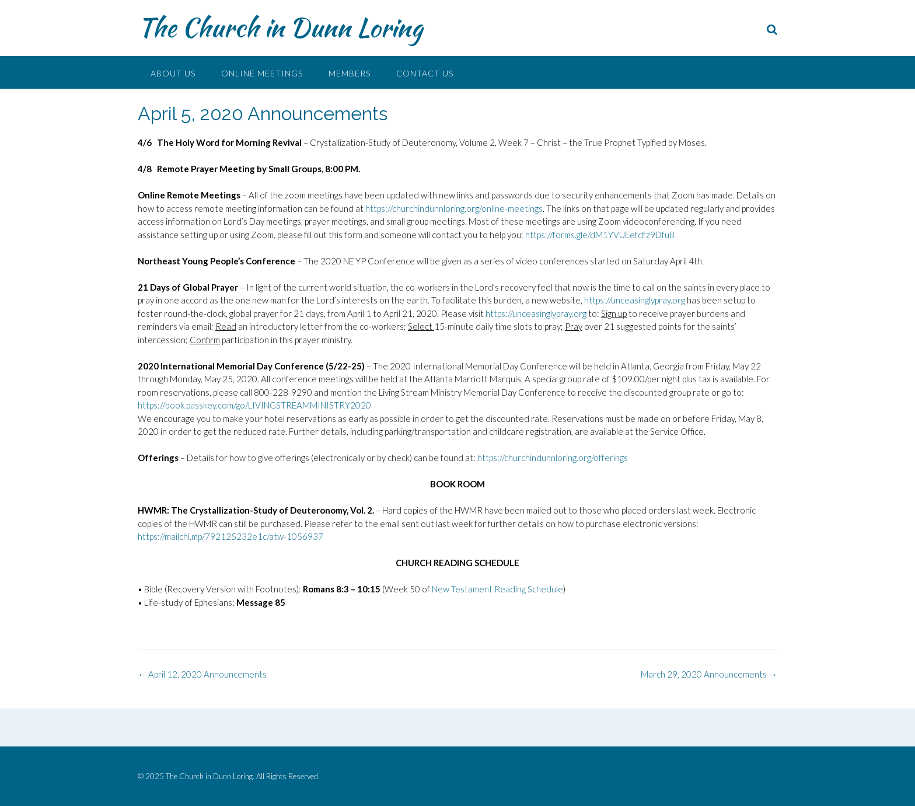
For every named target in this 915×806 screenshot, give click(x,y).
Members (350, 73)
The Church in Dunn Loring (280, 27)
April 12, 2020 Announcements (202, 674)
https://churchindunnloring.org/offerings (552, 457)
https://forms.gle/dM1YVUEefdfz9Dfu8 (600, 234)
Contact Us (424, 73)
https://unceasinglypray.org (634, 300)
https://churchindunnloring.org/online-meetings (454, 208)
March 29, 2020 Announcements (709, 674)
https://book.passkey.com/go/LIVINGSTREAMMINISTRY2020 (254, 405)
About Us (173, 73)
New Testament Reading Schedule (497, 589)
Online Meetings (262, 73)
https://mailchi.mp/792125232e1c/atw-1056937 (230, 536)
